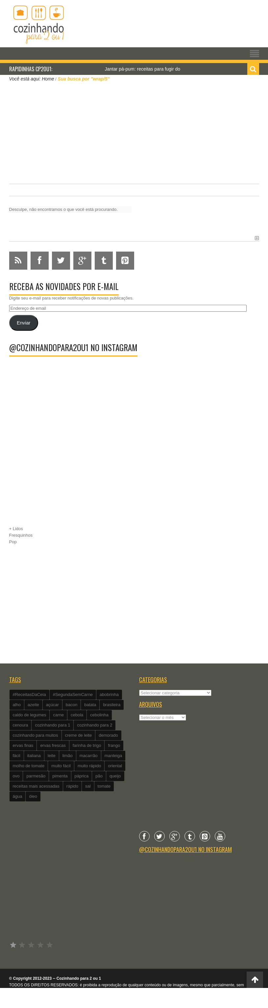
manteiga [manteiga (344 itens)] (113, 755)
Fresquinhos (21, 535)
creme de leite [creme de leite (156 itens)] (78, 735)
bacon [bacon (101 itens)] (71, 704)
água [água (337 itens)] (17, 796)
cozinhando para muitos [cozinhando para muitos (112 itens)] (35, 735)
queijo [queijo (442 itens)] (115, 775)
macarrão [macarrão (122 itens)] (89, 755)
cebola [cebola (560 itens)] (77, 714)
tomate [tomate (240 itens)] (104, 786)
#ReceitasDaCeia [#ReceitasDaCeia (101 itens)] (29, 694)
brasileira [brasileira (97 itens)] (111, 704)
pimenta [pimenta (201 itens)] (59, 775)
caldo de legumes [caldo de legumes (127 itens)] (29, 714)
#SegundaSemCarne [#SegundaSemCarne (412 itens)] (73, 694)
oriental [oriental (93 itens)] (115, 765)
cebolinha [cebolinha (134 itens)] (99, 714)
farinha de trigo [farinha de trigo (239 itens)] (87, 745)
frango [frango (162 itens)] (114, 745)
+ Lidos (16, 528)
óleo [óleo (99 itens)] (33, 796)
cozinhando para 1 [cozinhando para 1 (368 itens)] (52, 725)
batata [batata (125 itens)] (90, 704)
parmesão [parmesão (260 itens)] (35, 775)
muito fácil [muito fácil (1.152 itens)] (61, 765)
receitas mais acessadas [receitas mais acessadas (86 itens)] (36, 786)
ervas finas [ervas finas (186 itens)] (23, 745)
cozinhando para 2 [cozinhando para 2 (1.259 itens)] (94, 725)
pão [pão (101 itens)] (99, 775)
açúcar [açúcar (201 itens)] (52, 704)
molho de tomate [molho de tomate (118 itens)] (29, 765)
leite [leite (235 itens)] (52, 755)
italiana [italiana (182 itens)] (34, 755)
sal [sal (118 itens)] (88, 786)
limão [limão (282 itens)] (67, 755)
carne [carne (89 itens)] (58, 714)
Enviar (23, 322)
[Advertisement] (134, 132)
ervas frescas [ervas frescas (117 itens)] (52, 745)
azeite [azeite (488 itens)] (33, 704)
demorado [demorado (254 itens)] (108, 735)
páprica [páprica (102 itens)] (82, 775)
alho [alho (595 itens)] (17, 704)
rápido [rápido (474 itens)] (72, 786)
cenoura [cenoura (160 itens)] (20, 725)
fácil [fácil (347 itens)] (16, 755)
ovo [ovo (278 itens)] (16, 775)
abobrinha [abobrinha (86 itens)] (109, 694)
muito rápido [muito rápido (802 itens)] (89, 765)
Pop (13, 541)
